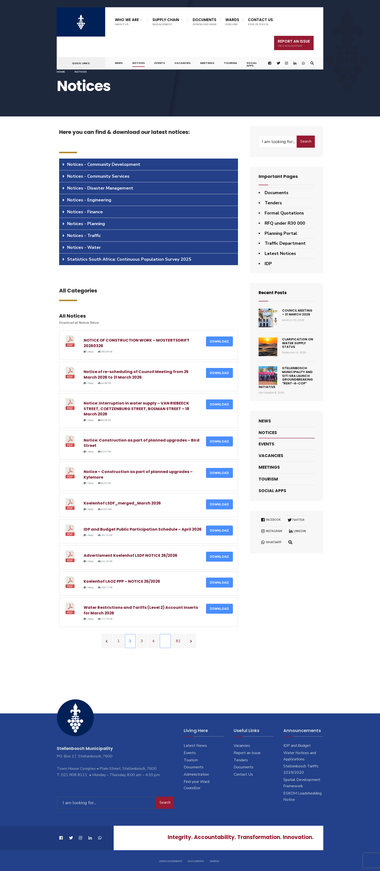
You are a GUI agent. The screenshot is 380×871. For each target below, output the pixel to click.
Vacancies (182, 63)
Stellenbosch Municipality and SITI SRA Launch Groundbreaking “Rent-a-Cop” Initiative (286, 377)
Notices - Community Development (103, 164)
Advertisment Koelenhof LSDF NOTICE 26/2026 (131, 555)
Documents (205, 21)
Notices (138, 63)
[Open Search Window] (312, 63)
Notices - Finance (85, 212)
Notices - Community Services (98, 176)
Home (61, 72)
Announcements (170, 861)
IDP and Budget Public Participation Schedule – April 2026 (143, 529)
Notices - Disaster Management (100, 188)
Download (219, 341)
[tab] (148, 164)
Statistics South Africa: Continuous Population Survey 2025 (129, 259)
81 (178, 641)
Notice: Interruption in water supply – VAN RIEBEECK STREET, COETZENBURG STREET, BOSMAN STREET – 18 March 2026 (136, 408)
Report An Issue (294, 43)
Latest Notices (280, 253)
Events (159, 63)
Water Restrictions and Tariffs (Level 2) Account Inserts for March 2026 (141, 610)
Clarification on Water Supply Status (297, 343)
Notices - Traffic (84, 235)
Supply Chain (165, 21)
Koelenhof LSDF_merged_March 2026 (122, 503)
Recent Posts (273, 293)
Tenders (273, 203)
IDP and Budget (297, 745)
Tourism (230, 63)
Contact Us (260, 21)
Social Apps (251, 64)
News (119, 63)
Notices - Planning (86, 224)
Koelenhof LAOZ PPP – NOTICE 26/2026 (122, 581)
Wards (232, 21)
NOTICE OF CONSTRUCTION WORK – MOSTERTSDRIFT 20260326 (137, 342)
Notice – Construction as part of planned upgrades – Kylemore (138, 474)
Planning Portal (281, 233)
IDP (268, 264)
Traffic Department (285, 243)
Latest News (195, 745)
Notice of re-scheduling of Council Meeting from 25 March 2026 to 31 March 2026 (136, 374)
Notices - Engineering (89, 200)
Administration (196, 774)
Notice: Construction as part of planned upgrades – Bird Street (141, 442)
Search (305, 141)
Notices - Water (84, 247)
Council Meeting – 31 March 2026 (297, 312)
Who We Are (127, 21)
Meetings (207, 63)
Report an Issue (247, 753)
